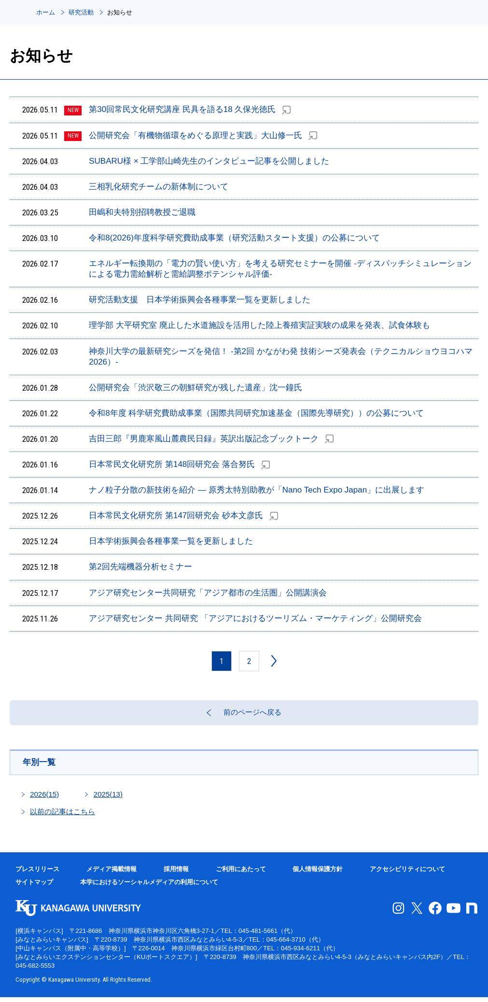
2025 (108, 799)
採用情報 (176, 873)
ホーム (45, 12)
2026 (44, 799)
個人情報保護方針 (318, 873)
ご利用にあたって (241, 873)
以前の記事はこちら (62, 816)
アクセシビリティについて (407, 873)
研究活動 (81, 12)
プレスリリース (37, 873)
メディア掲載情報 (111, 873)
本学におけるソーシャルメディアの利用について (149, 886)
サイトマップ (34, 886)
